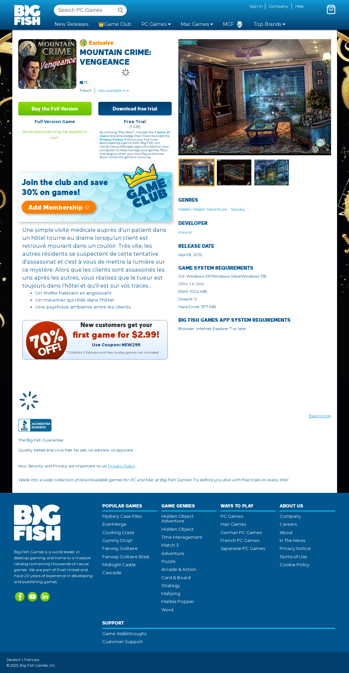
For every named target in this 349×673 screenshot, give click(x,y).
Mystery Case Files (122, 516)
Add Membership (58, 207)
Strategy (170, 585)
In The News (292, 540)
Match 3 (170, 545)
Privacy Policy (111, 139)
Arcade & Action (178, 569)
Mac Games (233, 524)
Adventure (172, 553)
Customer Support (122, 641)
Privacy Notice (295, 548)
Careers (288, 524)
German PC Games (241, 532)
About (286, 532)
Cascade (112, 572)
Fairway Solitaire (120, 548)
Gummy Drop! (117, 540)
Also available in (113, 91)
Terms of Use (293, 556)
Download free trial (135, 108)
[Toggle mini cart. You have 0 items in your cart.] (331, 9)
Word (167, 609)
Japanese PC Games (242, 548)
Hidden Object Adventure (202, 209)
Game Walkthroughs (124, 633)
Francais (31, 659)
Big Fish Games (28, 14)
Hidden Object (177, 529)
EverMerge (114, 524)
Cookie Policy (294, 564)
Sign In (256, 6)
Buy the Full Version (55, 108)
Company (278, 6)
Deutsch (14, 659)
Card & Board (176, 577)
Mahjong (170, 593)
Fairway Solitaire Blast (125, 556)
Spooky (238, 209)
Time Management (182, 537)
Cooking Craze (118, 532)
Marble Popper (177, 601)
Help (299, 6)
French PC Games (239, 540)
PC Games (231, 516)
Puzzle (168, 561)
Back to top (320, 415)
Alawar (185, 232)
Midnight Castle (119, 564)
